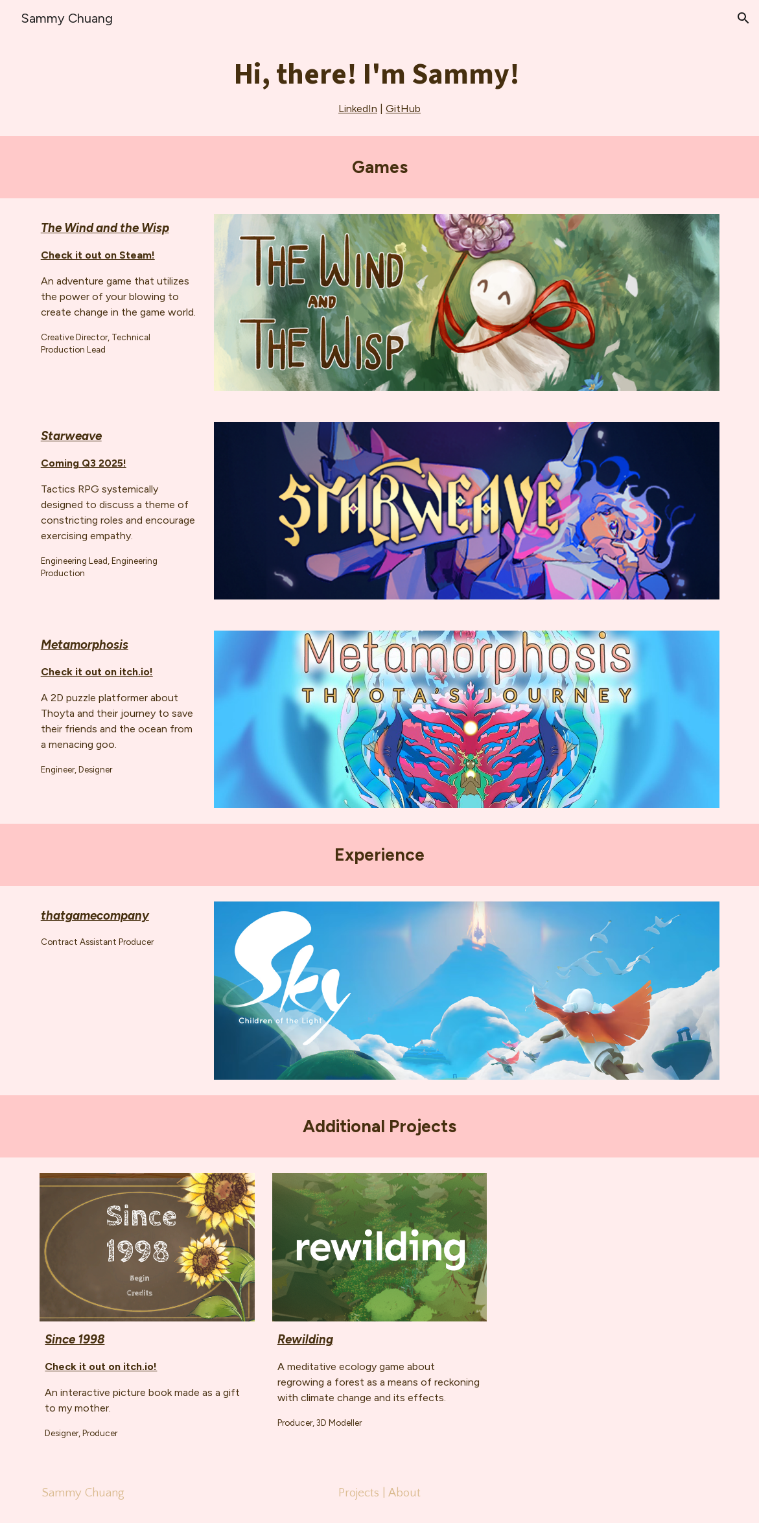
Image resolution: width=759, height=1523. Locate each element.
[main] (379, 86)
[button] (743, 18)
